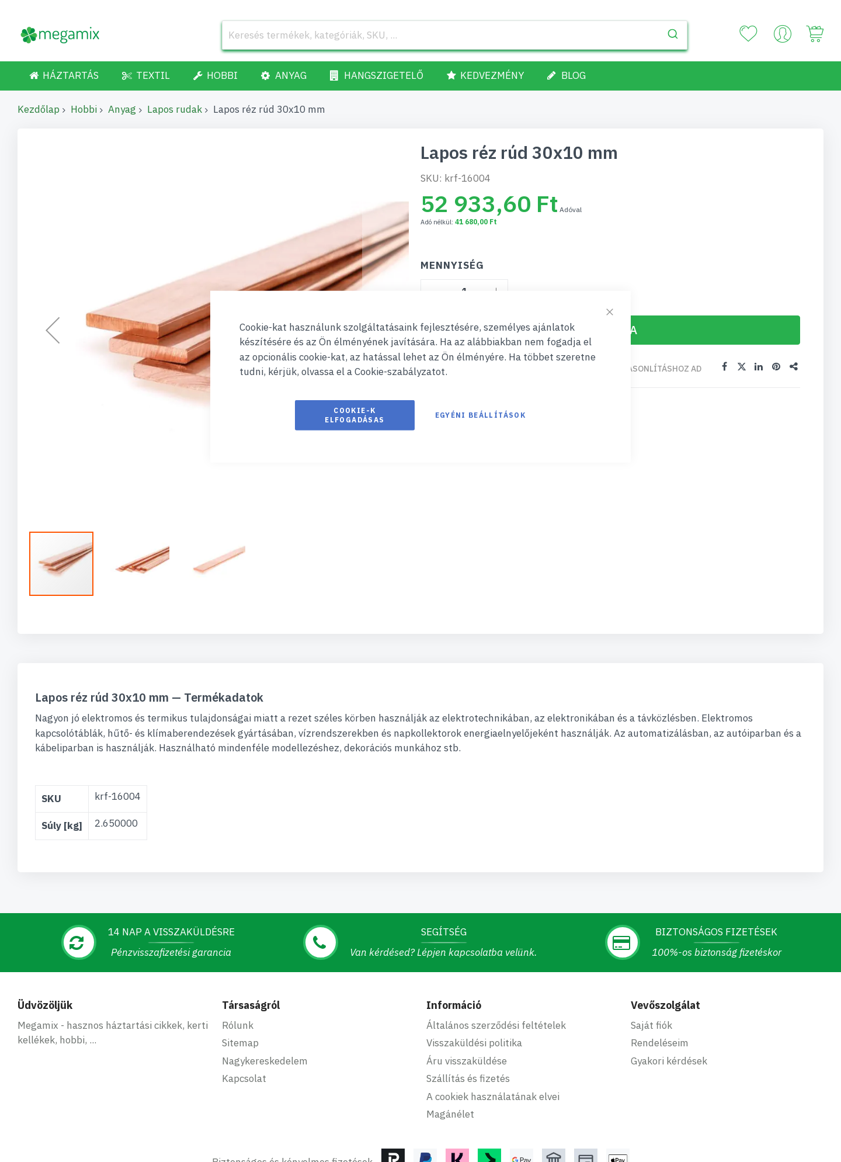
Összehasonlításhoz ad (648, 368)
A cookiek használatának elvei (492, 1096)
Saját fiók (651, 1025)
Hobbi (84, 109)
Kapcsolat (244, 1078)
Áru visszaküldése (466, 1061)
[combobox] (454, 35)
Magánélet (450, 1114)
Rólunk (237, 1025)
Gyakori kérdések (669, 1061)
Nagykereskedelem (265, 1061)
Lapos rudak (174, 109)
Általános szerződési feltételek (496, 1025)
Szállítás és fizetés (468, 1078)
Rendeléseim (660, 1042)
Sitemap (240, 1042)
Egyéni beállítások (480, 414)
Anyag (122, 109)
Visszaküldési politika (474, 1042)
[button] (143, 564)
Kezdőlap (39, 109)
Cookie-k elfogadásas (354, 414)
